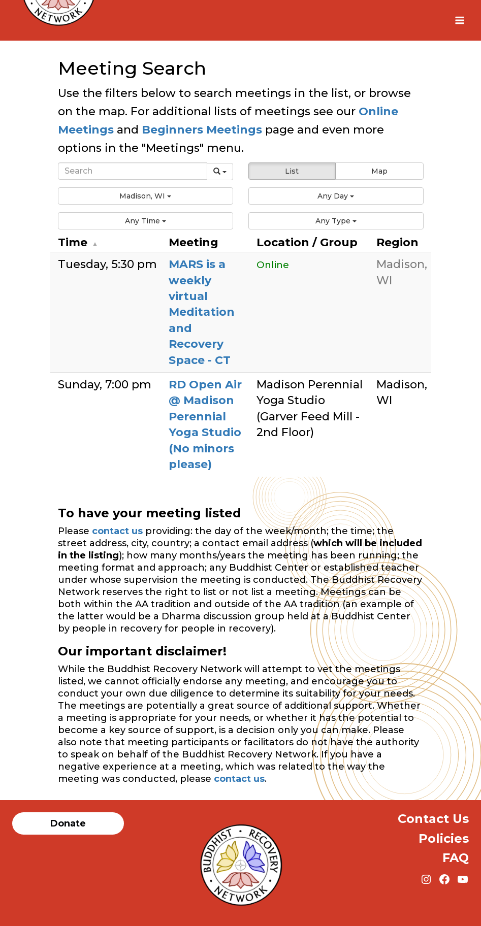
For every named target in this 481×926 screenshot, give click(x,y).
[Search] (132, 171)
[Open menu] (459, 20)
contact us (117, 531)
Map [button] (379, 171)
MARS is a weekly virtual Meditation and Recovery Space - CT (202, 312)
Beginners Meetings (200, 130)
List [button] (292, 171)
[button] (145, 196)
